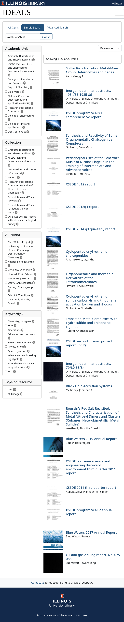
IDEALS (17, 12)
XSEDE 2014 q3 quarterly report (90, 229)
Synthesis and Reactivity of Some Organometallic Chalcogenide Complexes (91, 139)
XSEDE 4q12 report (80, 184)
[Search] (22, 36)
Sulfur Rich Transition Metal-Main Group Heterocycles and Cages (92, 70)
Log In (117, 3)
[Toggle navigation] (119, 12)
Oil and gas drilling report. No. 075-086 (93, 557)
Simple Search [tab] (32, 27)
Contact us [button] (37, 582)
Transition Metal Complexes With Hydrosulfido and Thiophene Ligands (92, 323)
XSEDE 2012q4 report (82, 206)
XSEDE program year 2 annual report (89, 512)
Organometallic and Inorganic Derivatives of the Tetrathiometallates (89, 278)
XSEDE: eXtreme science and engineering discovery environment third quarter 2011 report (91, 467)
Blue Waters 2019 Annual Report (91, 439)
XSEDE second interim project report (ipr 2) (89, 343)
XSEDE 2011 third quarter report (91, 487)
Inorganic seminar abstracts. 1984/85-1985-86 (88, 92)
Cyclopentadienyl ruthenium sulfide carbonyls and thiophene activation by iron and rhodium (91, 300)
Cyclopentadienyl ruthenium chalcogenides (88, 253)
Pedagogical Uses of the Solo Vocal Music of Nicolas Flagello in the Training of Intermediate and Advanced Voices (93, 164)
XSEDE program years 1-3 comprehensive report (85, 115)
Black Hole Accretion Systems (89, 386)
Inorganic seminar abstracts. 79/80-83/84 (88, 365)
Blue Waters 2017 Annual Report (91, 532)
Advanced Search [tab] (57, 27)
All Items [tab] (13, 27)
